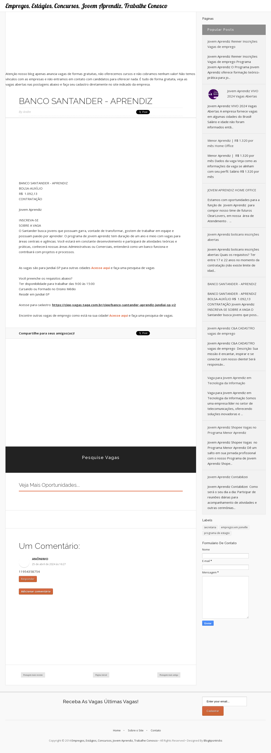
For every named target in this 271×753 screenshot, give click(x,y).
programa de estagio (217, 533)
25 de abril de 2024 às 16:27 (49, 564)
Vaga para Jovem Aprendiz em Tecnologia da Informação (229, 380)
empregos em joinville (234, 527)
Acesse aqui (100, 268)
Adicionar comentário (36, 591)
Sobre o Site (136, 730)
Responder (28, 579)
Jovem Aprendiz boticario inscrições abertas (233, 237)
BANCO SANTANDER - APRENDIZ (231, 284)
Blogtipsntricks (213, 740)
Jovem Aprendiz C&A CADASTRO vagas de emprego (231, 331)
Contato (156, 730)
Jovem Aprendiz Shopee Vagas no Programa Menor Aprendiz (231, 430)
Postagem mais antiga (169, 675)
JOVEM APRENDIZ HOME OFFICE (231, 190)
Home (117, 730)
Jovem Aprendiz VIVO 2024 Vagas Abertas (242, 93)
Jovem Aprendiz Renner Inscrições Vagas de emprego (232, 44)
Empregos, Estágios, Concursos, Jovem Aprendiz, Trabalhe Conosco (86, 6)
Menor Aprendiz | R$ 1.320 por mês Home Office (230, 143)
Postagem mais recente (33, 675)
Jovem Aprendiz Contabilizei (227, 477)
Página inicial (101, 675)
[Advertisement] (101, 41)
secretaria (210, 527)
